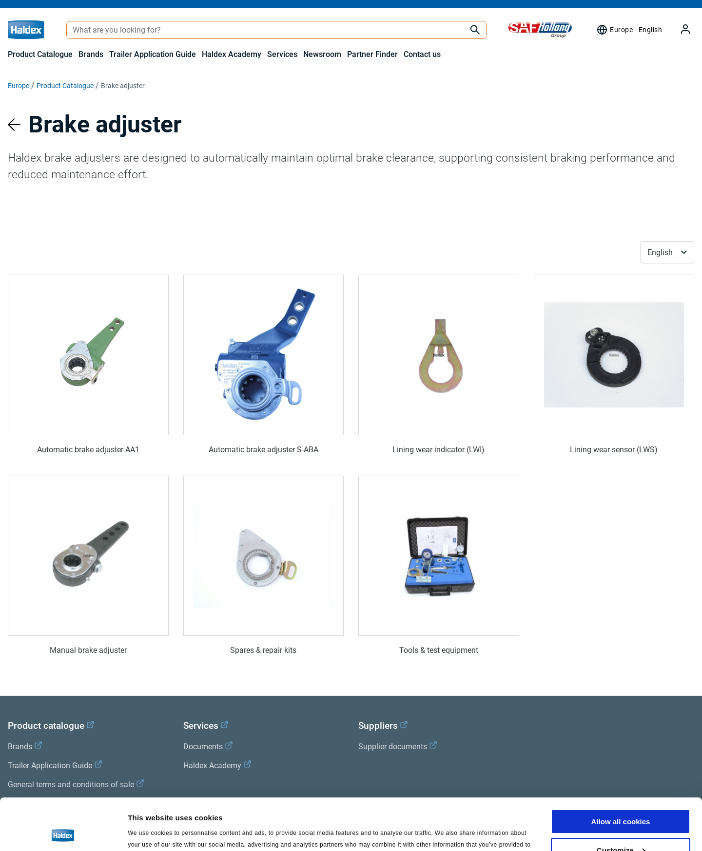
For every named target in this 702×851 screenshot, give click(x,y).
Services (282, 54)
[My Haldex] (679, 30)
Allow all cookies (620, 770)
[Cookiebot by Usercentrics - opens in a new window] (63, 832)
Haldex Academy (231, 54)
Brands (90, 54)
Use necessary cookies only (620, 827)
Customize (621, 799)
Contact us (422, 54)
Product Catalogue (40, 54)
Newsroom (322, 54)
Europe (18, 86)
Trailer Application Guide (152, 54)
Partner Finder (372, 54)
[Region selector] (629, 29)
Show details (150, 831)
